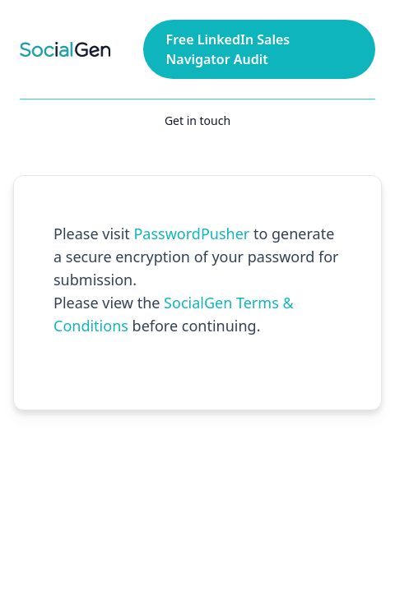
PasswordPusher (191, 233)
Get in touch (197, 120)
